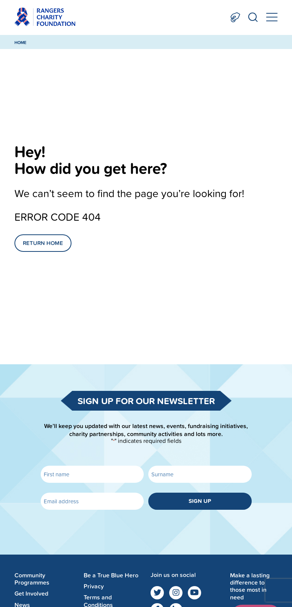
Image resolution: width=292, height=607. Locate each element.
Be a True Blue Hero (111, 575)
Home (20, 43)
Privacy (94, 586)
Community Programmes (31, 579)
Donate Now (235, 17)
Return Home (43, 243)
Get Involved (31, 593)
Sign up (200, 501)
